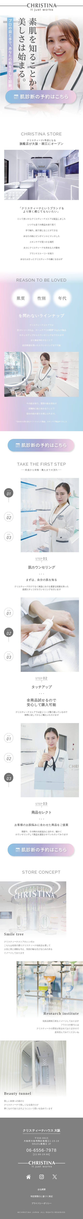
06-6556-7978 (41, 1150)
